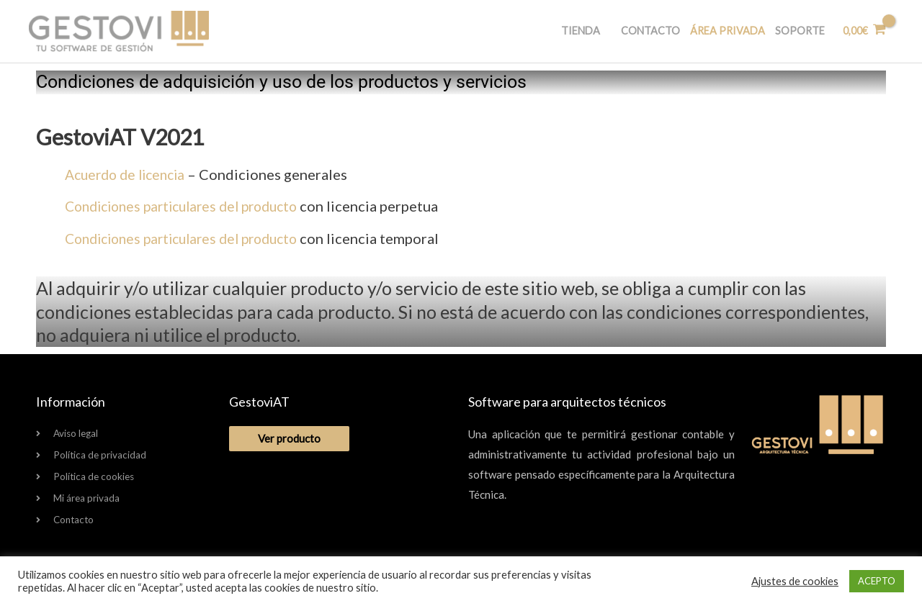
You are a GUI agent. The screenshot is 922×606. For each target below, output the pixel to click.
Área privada (719, 31)
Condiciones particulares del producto (190, 205)
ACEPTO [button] (876, 581)
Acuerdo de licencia (131, 174)
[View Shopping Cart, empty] (862, 31)
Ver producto (289, 436)
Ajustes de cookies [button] (794, 581)
